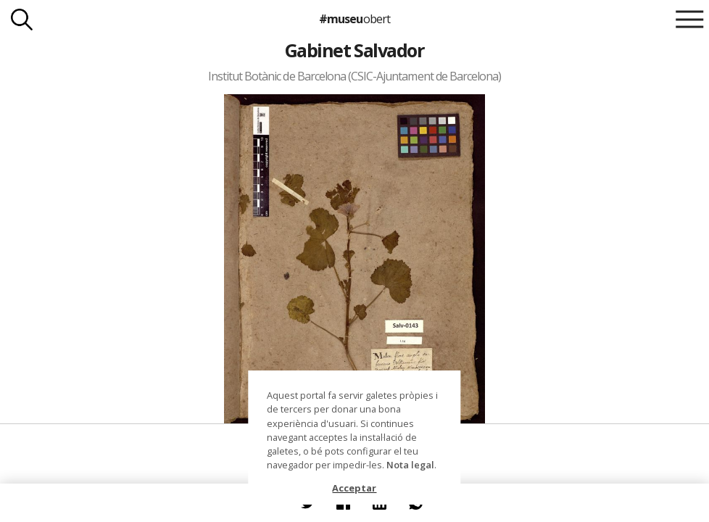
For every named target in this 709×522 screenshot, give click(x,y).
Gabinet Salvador (355, 50)
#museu (354, 19)
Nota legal (410, 464)
